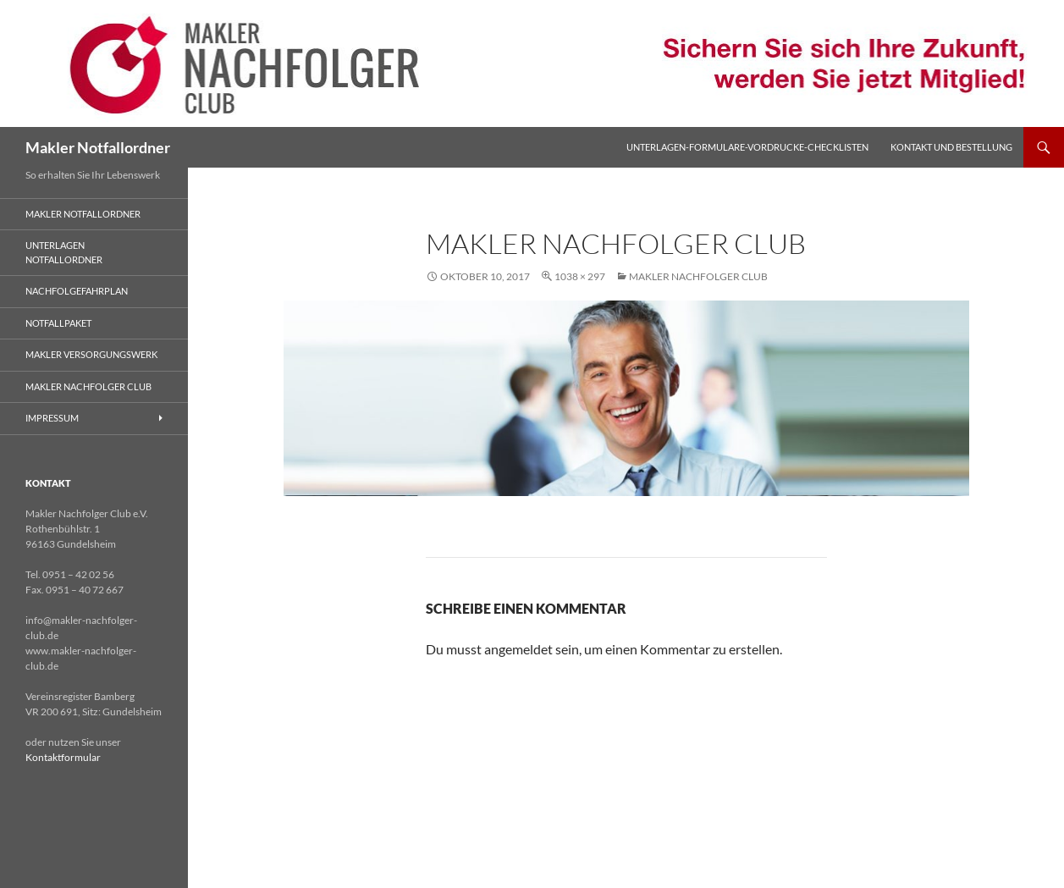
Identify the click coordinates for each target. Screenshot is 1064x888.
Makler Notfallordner (97, 147)
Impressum (52, 417)
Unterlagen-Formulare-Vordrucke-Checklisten (747, 146)
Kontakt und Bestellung (951, 146)
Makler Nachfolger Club (698, 276)
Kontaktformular (63, 757)
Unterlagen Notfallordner (63, 252)
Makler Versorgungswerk (91, 354)
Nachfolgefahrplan (76, 290)
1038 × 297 (579, 276)
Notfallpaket (58, 322)
